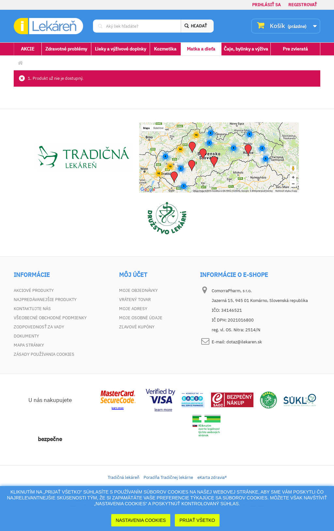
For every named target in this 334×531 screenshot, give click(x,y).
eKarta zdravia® (212, 477)
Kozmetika (165, 49)
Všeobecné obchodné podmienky (50, 318)
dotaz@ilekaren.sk (244, 342)
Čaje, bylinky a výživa (246, 49)
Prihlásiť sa (266, 4)
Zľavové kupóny (137, 327)
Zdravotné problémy (66, 49)
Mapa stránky (29, 345)
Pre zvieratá (295, 49)
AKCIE (27, 49)
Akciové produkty (34, 290)
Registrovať (302, 4)
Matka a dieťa (201, 49)
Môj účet (133, 275)
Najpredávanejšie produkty (45, 299)
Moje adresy (133, 308)
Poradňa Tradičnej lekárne (168, 477)
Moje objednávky (138, 290)
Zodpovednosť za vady (39, 327)
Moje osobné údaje (140, 318)
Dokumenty (26, 336)
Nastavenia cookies (141, 520)
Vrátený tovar (135, 299)
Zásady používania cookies (44, 354)
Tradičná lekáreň (123, 477)
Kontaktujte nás (32, 308)
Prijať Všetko (197, 520)
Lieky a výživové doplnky (120, 49)
